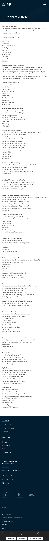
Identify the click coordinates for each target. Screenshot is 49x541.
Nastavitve (11, 538)
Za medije (4, 524)
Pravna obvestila (6, 514)
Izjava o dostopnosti (7, 521)
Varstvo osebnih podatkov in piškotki (12, 517)
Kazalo (3, 528)
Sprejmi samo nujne (35, 538)
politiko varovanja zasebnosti (26, 534)
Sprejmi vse (21, 538)
